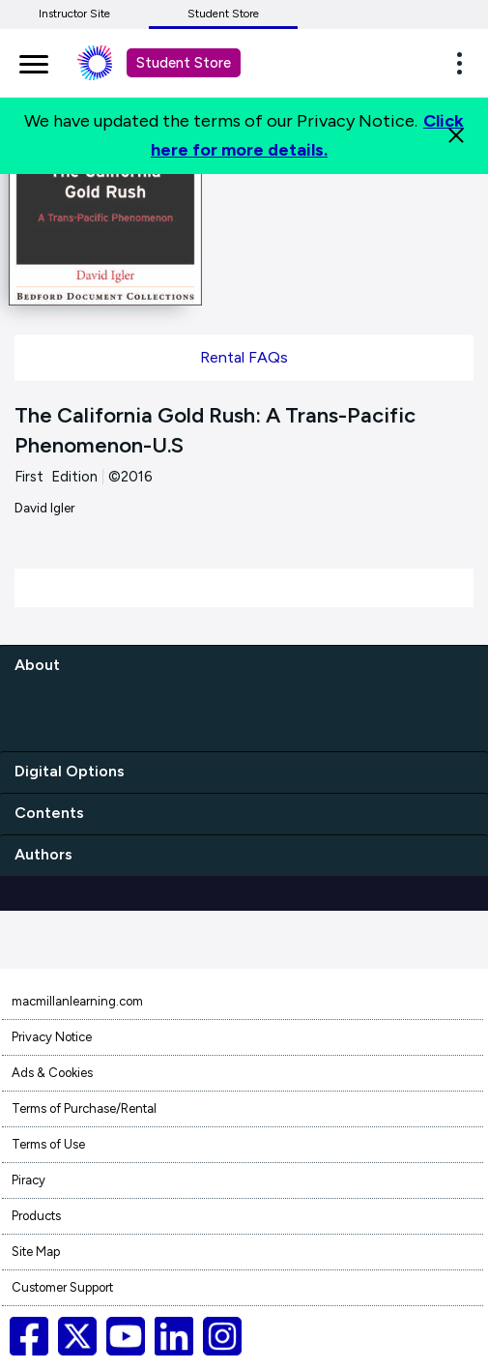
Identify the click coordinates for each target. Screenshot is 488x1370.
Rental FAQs (244, 357)
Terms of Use (48, 1144)
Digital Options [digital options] (69, 771)
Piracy (28, 1180)
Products (36, 1216)
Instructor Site (74, 13)
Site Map (36, 1251)
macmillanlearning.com (77, 1001)
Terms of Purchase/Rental (84, 1108)
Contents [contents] (49, 812)
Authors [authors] (43, 854)
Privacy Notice (52, 1037)
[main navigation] (34, 61)
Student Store (223, 13)
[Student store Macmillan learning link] (109, 63)
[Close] (456, 135)
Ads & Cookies (52, 1072)
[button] (465, 63)
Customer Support (62, 1287)
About (37, 665)
